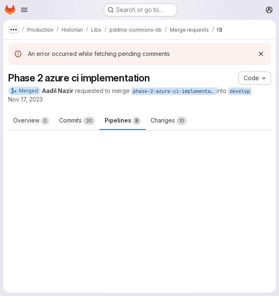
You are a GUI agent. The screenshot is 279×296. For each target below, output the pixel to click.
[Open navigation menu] (24, 9)
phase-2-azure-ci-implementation (175, 91)
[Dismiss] (261, 54)
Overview (31, 121)
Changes (169, 121)
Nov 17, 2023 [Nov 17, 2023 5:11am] (25, 99)
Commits (77, 121)
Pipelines (123, 121)
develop (240, 91)
